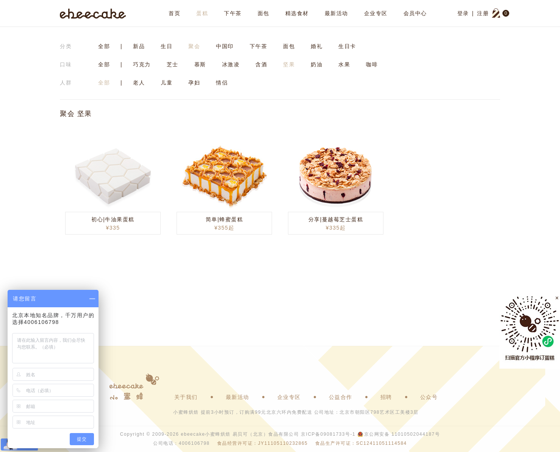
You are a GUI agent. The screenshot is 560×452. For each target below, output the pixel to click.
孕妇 (194, 83)
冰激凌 (231, 64)
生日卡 (347, 46)
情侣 (222, 83)
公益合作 (340, 397)
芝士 (172, 64)
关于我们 (186, 397)
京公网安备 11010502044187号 (402, 434)
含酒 (261, 64)
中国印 (225, 46)
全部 (104, 46)
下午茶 (233, 13)
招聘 (386, 397)
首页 (174, 13)
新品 (139, 46)
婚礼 (316, 46)
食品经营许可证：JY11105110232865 (262, 443)
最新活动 (336, 13)
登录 (463, 13)
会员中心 (415, 13)
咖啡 (372, 64)
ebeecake (93, 13)
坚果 (289, 64)
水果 (344, 64)
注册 (483, 13)
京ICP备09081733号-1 (328, 434)
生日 (166, 46)
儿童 (166, 83)
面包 (263, 13)
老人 (139, 83)
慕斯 (200, 64)
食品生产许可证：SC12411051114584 (361, 443)
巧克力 (142, 64)
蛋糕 (202, 13)
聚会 (194, 46)
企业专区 (376, 13)
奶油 (316, 64)
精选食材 (297, 13)
